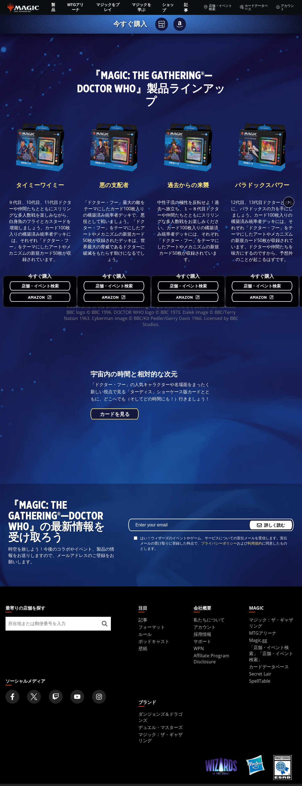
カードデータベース (254, 7)
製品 (53, 7)
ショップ (168, 7)
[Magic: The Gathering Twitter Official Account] (34, 697)
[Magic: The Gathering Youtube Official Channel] (77, 697)
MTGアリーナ (75, 7)
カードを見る (114, 414)
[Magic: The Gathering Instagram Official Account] (99, 697)
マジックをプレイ (107, 7)
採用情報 (202, 634)
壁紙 (142, 648)
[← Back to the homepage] (23, 7)
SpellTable (259, 681)
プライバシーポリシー (219, 543)
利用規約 (255, 543)
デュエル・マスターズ (160, 727)
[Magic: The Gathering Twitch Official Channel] (56, 697)
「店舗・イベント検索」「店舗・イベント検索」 (271, 653)
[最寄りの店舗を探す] (104, 624)
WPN (199, 648)
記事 (186, 7)
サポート (202, 641)
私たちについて (209, 620)
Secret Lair (260, 674)
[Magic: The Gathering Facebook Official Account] (12, 697)
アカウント (285, 7)
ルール (145, 634)
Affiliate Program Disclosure (211, 659)
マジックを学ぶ (141, 7)
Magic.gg (258, 640)
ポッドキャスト (153, 641)
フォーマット (151, 627)
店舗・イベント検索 (218, 7)
